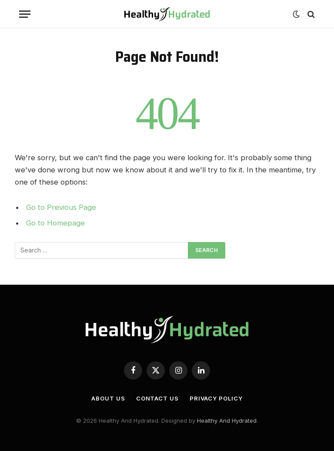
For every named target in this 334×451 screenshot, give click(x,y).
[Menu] (24, 14)
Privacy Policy (216, 398)
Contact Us (157, 398)
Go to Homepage (55, 223)
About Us (108, 398)
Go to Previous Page (61, 207)
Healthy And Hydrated (227, 420)
